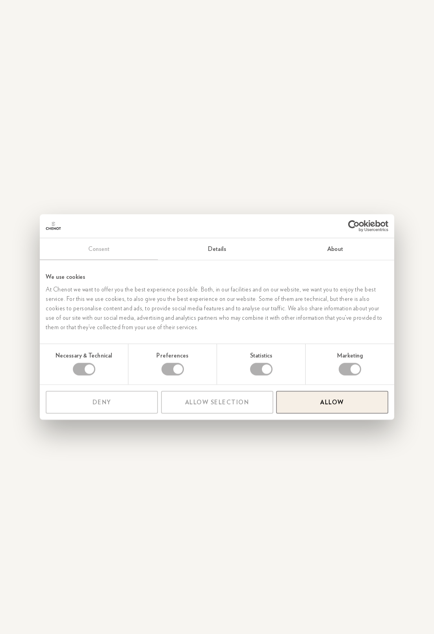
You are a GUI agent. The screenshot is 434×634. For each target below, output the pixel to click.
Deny (102, 401)
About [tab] (335, 248)
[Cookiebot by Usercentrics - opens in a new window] (353, 226)
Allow (332, 401)
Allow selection (217, 401)
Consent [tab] (99, 248)
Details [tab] (217, 248)
